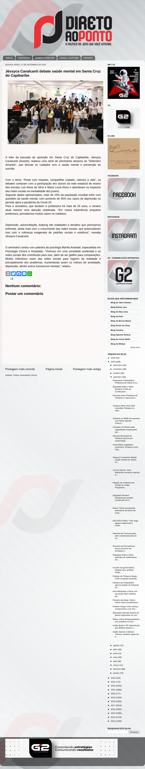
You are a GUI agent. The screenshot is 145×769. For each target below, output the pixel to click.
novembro (118, 369)
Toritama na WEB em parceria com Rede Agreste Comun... (126, 420)
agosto (116, 645)
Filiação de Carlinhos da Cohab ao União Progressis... (123, 485)
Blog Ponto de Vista (120, 325)
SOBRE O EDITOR (44, 58)
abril (115, 661)
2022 (113, 686)
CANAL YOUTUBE (69, 58)
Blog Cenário (117, 330)
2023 (113, 682)
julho (115, 649)
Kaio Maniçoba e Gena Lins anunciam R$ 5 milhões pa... (125, 593)
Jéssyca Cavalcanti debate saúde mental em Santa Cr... (125, 459)
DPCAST (88, 58)
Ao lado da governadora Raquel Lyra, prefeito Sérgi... (123, 569)
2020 (113, 693)
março (116, 665)
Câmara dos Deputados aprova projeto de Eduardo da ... (126, 585)
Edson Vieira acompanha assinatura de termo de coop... (124, 510)
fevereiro (117, 669)
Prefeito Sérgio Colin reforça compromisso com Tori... (125, 607)
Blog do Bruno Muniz (121, 321)
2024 (113, 678)
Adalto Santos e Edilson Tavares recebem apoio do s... (126, 634)
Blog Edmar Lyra (119, 307)
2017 (113, 705)
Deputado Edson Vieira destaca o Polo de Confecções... (123, 389)
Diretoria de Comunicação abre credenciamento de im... (125, 535)
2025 (113, 362)
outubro (117, 373)
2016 (113, 709)
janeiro (116, 673)
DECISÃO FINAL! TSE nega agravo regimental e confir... (125, 523)
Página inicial (54, 369)
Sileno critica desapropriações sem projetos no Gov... (126, 620)
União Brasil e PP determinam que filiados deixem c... (126, 626)
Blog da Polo (117, 316)
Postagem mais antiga (87, 369)
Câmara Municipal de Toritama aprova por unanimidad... (123, 438)
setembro (117, 377)
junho (116, 653)
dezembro (118, 365)
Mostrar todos (135, 347)
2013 (113, 721)
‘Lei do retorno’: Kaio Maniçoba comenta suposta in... (126, 472)
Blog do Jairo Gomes (121, 302)
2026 (113, 358)
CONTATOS (24, 58)
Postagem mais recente (20, 369)
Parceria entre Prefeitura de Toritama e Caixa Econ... (125, 396)
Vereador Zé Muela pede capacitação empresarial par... (125, 429)
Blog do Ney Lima (119, 312)
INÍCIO (9, 58)
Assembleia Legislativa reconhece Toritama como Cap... (125, 447)
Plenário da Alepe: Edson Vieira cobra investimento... (126, 601)
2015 (113, 713)
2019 (113, 697)
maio (115, 657)
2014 (113, 717)
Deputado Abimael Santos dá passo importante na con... (126, 614)
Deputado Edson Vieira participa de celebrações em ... (125, 557)
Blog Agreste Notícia (120, 335)
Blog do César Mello (120, 339)
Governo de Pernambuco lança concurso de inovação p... (124, 548)
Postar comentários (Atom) (25, 375)
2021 (113, 690)
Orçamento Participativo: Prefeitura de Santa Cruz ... (126, 381)
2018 (113, 701)
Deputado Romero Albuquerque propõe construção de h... (123, 497)
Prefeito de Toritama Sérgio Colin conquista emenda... (125, 577)
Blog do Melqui (118, 344)
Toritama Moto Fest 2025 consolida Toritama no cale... (124, 408)
